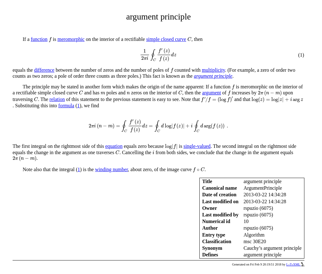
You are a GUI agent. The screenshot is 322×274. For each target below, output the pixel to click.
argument (211, 92)
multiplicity (213, 70)
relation (57, 99)
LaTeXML (295, 264)
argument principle (213, 76)
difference (44, 70)
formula (66, 105)
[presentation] (50, 39)
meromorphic (71, 39)
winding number (111, 169)
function (39, 39)
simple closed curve (166, 39)
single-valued (196, 146)
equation (114, 146)
